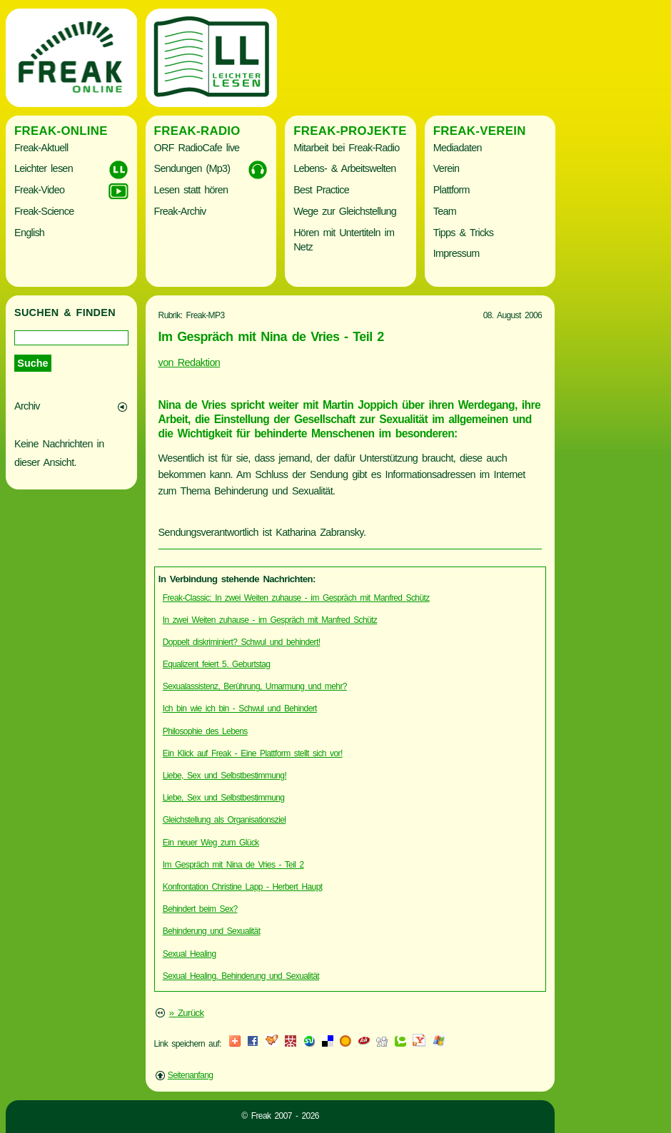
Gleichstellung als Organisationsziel (224, 820)
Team (444, 211)
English (29, 232)
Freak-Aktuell (41, 147)
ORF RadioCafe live (197, 147)
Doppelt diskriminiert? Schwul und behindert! (242, 642)
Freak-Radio (197, 131)
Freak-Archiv (180, 211)
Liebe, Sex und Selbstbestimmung (224, 798)
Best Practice (321, 189)
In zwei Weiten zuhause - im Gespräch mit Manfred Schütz (270, 620)
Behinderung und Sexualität (212, 931)
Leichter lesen (43, 168)
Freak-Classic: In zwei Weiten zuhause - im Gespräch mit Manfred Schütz (296, 598)
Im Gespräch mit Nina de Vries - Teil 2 (233, 865)
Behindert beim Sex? (200, 909)
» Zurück (186, 1012)
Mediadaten (457, 147)
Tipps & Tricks (463, 232)
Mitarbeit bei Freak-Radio (346, 147)
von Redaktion (189, 362)
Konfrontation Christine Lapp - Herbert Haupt (243, 887)
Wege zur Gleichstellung (344, 211)
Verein (446, 168)
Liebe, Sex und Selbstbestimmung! (224, 776)
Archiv (27, 406)
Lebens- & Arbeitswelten (344, 168)
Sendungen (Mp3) (192, 168)
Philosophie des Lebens (205, 731)
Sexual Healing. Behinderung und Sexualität (241, 976)
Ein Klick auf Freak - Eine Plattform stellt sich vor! (253, 753)
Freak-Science (44, 211)
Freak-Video (39, 189)
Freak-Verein (479, 131)
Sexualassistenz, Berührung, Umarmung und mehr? (255, 686)
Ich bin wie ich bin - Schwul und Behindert (240, 708)
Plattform (451, 189)
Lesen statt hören (191, 189)
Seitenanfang (190, 1075)
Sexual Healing (189, 954)
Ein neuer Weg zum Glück (211, 843)
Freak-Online (61, 131)
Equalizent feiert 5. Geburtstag (217, 664)
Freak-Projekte (350, 131)
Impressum (456, 253)
